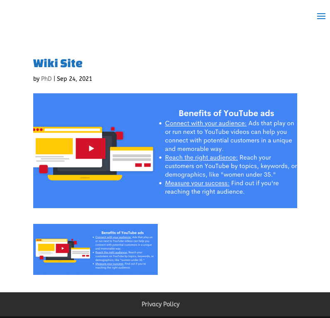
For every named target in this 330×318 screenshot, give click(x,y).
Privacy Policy (160, 304)
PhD (46, 79)
